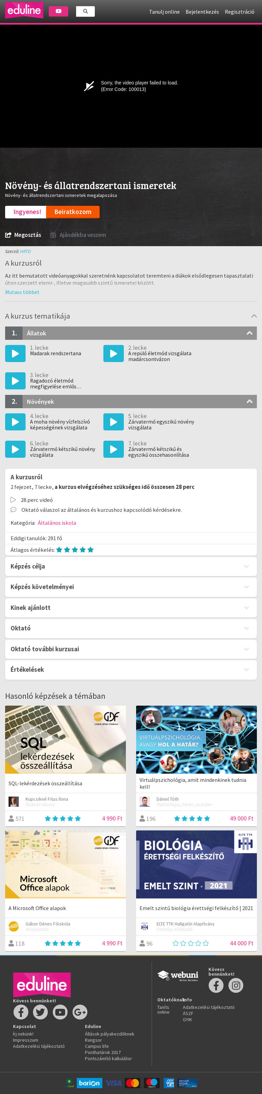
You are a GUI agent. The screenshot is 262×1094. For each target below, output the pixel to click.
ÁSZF (188, 1013)
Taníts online (163, 1009)
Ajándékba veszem (78, 235)
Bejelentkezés (202, 11)
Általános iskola (57, 522)
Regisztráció (239, 11)
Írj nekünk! (23, 1034)
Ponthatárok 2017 (103, 1052)
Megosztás (23, 235)
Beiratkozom (72, 212)
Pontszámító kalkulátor (108, 1058)
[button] (22, 292)
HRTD (25, 251)
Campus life (97, 1046)
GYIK (187, 1019)
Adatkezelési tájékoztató (39, 1046)
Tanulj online (164, 11)
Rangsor (93, 1040)
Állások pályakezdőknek (109, 1034)
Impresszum (25, 1040)
